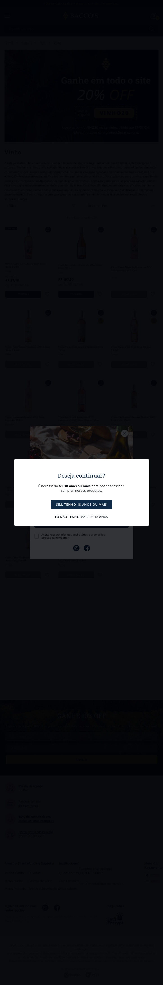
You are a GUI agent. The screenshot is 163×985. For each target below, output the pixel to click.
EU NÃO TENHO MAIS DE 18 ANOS (81, 517)
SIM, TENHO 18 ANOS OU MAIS (81, 504)
